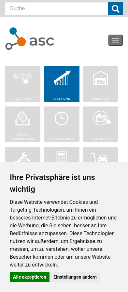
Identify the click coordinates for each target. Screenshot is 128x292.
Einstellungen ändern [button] (75, 277)
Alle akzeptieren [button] (29, 277)
